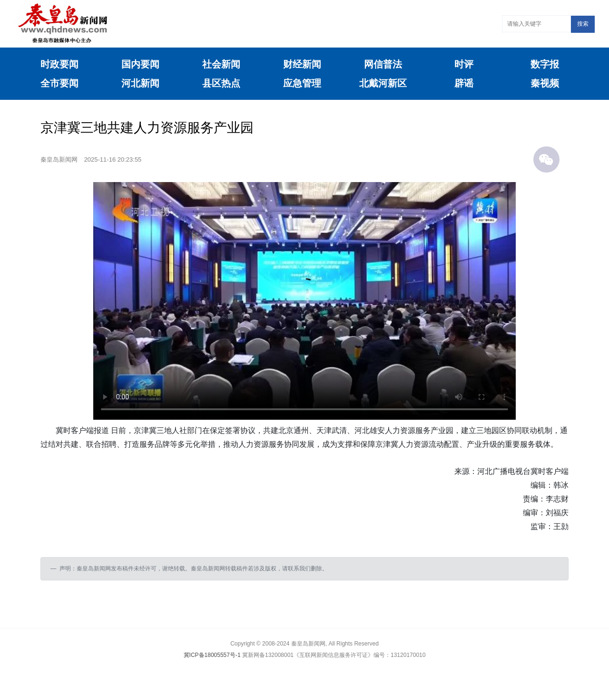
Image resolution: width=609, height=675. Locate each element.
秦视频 (544, 83)
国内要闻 (140, 64)
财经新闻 (302, 64)
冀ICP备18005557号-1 (212, 655)
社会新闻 (221, 64)
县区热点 (221, 83)
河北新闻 (140, 83)
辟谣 (463, 83)
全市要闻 (59, 83)
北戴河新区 (383, 83)
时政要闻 (59, 64)
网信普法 (383, 64)
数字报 (544, 64)
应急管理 (302, 83)
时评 (463, 64)
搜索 (583, 23)
